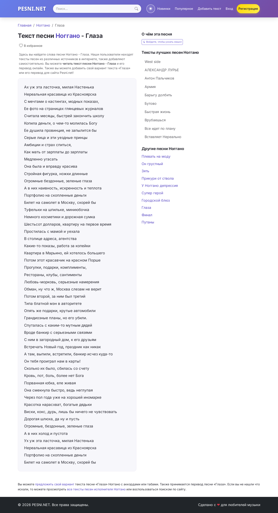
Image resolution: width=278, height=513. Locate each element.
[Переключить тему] (150, 8)
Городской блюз (156, 200)
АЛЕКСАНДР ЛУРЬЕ (162, 70)
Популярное (184, 8)
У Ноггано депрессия (160, 185)
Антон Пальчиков (159, 78)
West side (153, 61)
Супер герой (152, 193)
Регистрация (248, 8)
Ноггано (43, 25)
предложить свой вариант (54, 484)
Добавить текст (209, 8)
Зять (145, 171)
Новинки (163, 8)
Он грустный (152, 164)
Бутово (151, 103)
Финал (147, 215)
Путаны (148, 222)
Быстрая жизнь (157, 112)
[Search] (97, 9)
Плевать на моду (156, 156)
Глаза (146, 207)
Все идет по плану (160, 128)
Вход (229, 8)
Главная (24, 25)
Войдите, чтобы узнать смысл (162, 41)
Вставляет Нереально (163, 137)
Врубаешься (155, 120)
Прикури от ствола (158, 178)
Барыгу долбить (158, 95)
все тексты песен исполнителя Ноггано (96, 489)
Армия (150, 86)
